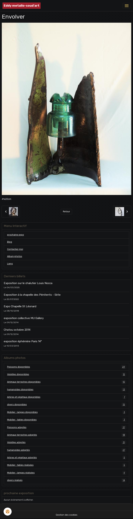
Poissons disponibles (66, 367)
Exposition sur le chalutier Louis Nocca (28, 283)
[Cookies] (8, 512)
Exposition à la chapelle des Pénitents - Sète (32, 294)
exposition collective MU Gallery (24, 318)
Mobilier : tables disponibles (66, 420)
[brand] (22, 5)
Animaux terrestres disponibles (66, 382)
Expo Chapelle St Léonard (20, 306)
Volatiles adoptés (66, 442)
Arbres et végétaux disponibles (66, 397)
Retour (66, 211)
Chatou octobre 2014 (17, 329)
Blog (9, 242)
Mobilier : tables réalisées (66, 465)
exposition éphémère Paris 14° (23, 341)
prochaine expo (15, 235)
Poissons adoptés (66, 427)
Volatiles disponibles (66, 374)
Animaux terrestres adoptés (66, 435)
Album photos (14, 256)
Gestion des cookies (66, 515)
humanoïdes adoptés (66, 450)
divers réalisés (66, 480)
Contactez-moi (15, 249)
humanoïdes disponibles (66, 389)
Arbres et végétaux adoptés (66, 457)
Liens (10, 263)
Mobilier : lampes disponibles (66, 412)
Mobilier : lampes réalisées (66, 473)
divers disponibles (66, 404)
